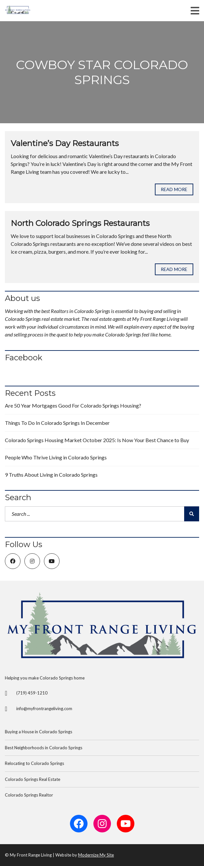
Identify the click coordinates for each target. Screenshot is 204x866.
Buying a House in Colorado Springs (38, 731)
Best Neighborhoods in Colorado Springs (43, 747)
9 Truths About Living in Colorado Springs (51, 474)
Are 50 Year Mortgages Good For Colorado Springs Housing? (73, 405)
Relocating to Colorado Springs (34, 763)
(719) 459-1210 (32, 692)
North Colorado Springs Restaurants (80, 223)
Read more (174, 189)
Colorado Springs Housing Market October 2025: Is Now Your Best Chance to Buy (97, 440)
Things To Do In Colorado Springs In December (57, 423)
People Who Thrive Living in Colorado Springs (56, 457)
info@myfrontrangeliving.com (44, 708)
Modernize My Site (96, 855)
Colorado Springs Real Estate (32, 779)
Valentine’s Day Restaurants (65, 143)
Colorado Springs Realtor (29, 795)
